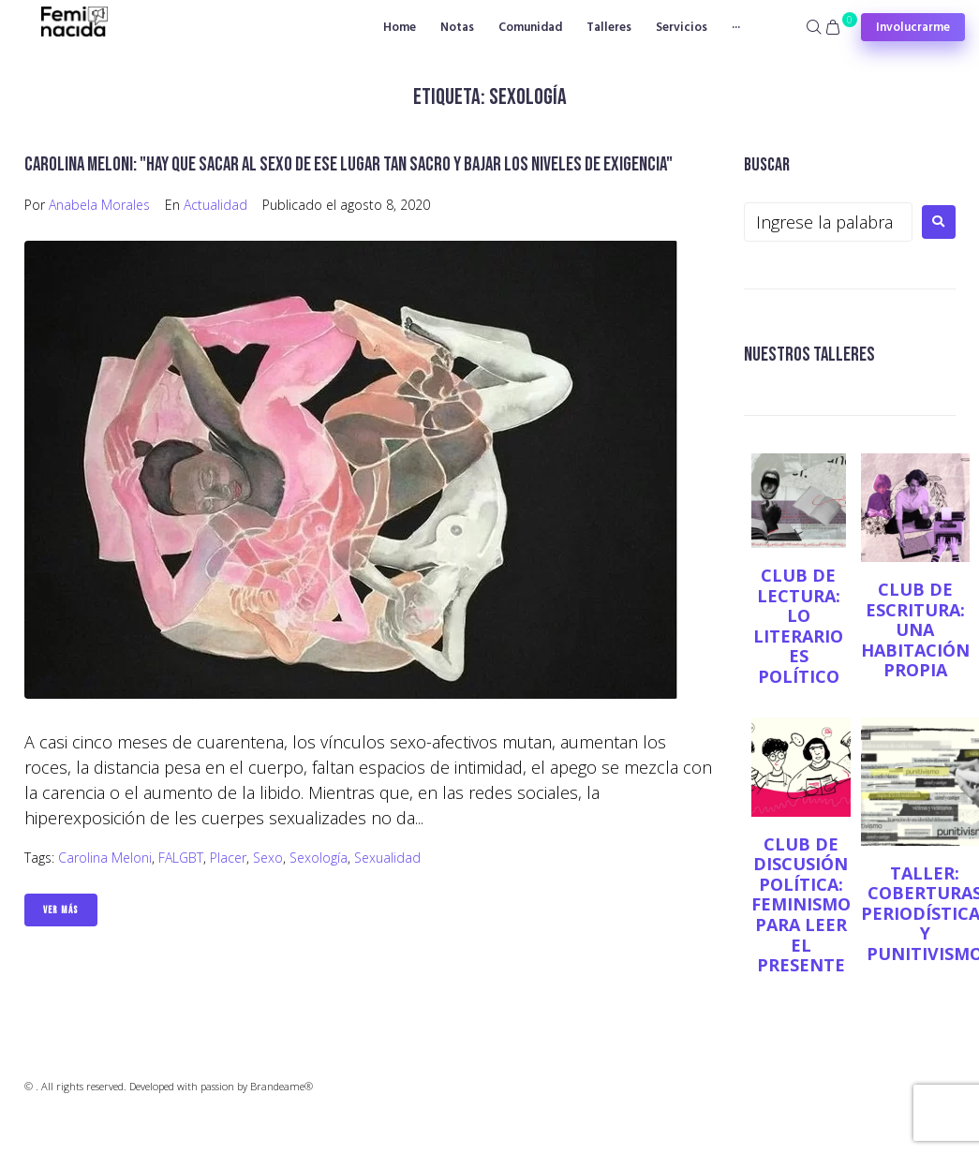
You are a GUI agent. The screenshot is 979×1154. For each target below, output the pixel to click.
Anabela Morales (99, 205)
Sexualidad (387, 857)
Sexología (318, 857)
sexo (268, 857)
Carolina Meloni (105, 857)
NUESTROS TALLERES (809, 354)
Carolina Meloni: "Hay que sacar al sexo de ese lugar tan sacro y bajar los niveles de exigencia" (348, 164)
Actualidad (215, 205)
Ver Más (61, 910)
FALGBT (180, 857)
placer (228, 857)
